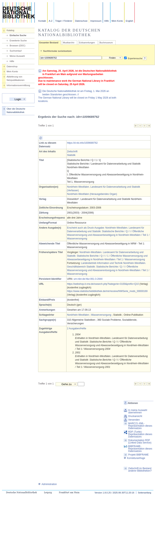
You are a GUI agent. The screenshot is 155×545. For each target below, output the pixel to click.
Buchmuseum (106, 42)
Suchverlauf (15, 51)
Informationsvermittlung (18, 85)
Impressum (95, 21)
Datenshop (12, 66)
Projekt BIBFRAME (138, 454)
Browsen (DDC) (17, 45)
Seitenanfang (144, 492)
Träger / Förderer (63, 21)
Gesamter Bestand (48, 42)
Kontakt (42, 21)
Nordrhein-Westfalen (78, 314)
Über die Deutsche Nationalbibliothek (16, 110)
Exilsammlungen (87, 42)
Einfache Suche (18, 35)
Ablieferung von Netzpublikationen (15, 78)
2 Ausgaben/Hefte (76, 328)
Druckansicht (135, 416)
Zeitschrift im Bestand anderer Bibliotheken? (140, 469)
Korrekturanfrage (134, 458)
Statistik (71, 155)
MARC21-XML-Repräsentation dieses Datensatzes (140, 426)
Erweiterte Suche (18, 40)
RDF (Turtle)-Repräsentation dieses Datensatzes (140, 434)
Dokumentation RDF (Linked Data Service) (139, 441)
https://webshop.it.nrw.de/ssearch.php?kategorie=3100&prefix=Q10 (103, 284)
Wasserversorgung (101, 314)
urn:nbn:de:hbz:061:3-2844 (87, 279)
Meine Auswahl (17, 56)
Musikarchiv (68, 42)
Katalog (10, 30)
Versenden (134, 419)
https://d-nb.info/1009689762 (82, 142)
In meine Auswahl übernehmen (137, 411)
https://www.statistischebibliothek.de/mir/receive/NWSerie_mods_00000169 (107, 291)
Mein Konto (117, 21)
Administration (47, 484)
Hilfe (106, 21)
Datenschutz (81, 21)
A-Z (50, 21)
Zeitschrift (72, 151)
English (129, 21)
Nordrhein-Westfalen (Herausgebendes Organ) (92, 194)
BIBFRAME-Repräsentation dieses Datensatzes (140, 448)
